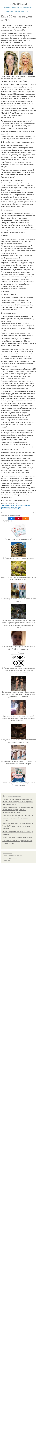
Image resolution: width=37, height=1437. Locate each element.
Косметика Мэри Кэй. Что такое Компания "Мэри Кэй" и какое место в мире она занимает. (17, 826)
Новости (15, 7)
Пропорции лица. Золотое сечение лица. (17, 837)
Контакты (5, 855)
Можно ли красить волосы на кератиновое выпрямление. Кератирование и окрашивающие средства (18, 810)
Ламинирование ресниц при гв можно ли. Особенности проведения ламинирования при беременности (17, 802)
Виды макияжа (26, 7)
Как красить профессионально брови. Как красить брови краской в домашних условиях (17, 818)
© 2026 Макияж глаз (7, 853)
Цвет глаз (9, 11)
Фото (28, 11)
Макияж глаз (18, 3)
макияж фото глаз (11, 512)
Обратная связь (6, 860)
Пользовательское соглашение (15, 855)
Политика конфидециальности (10, 858)
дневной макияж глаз (21, 512)
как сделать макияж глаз (14, 515)
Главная (7, 7)
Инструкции (19, 11)
